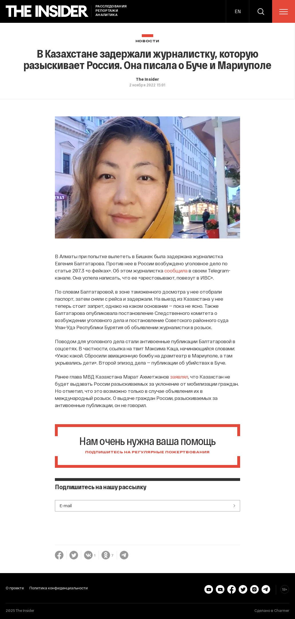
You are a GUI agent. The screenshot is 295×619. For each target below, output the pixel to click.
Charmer (281, 610)
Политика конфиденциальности (58, 588)
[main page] (47, 11)
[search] (260, 11)
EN (238, 11)
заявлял (179, 376)
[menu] (283, 11)
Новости (147, 41)
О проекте (15, 588)
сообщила (176, 270)
